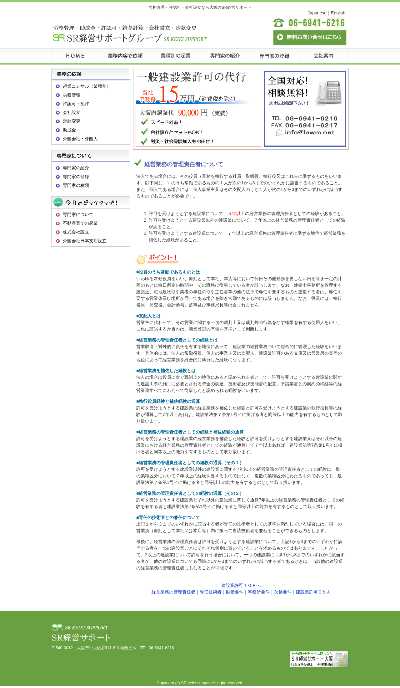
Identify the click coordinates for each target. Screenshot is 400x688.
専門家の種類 (76, 185)
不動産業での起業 (80, 223)
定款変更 (71, 121)
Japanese (317, 12)
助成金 (69, 129)
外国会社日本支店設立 (85, 240)
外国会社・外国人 (80, 138)
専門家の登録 (76, 176)
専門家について (78, 214)
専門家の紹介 (76, 167)
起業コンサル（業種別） (87, 86)
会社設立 (71, 112)
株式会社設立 (76, 231)
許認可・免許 (76, 103)
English (338, 12)
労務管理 (71, 94)
